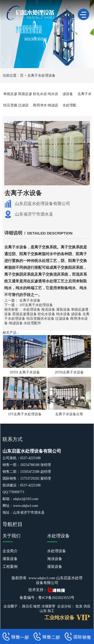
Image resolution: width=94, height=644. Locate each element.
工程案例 (10, 567)
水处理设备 (31, 309)
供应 (86, 606)
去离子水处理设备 (41, 75)
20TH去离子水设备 (69, 372)
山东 (43, 611)
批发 (78, 606)
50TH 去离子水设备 (25, 372)
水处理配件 (32, 323)
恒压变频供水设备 (40, 318)
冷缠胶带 (48, 606)
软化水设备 (46, 314)
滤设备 (67, 94)
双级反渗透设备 (24, 314)
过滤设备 (62, 318)
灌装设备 (63, 309)
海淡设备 (48, 309)
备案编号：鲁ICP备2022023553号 (47, 598)
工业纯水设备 (59, 617)
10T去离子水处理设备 (36, 305)
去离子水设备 (29, 300)
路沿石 (27, 606)
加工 (50, 611)
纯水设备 (63, 314)
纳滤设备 (16, 323)
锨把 (36, 606)
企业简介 (10, 551)
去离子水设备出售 (69, 414)
